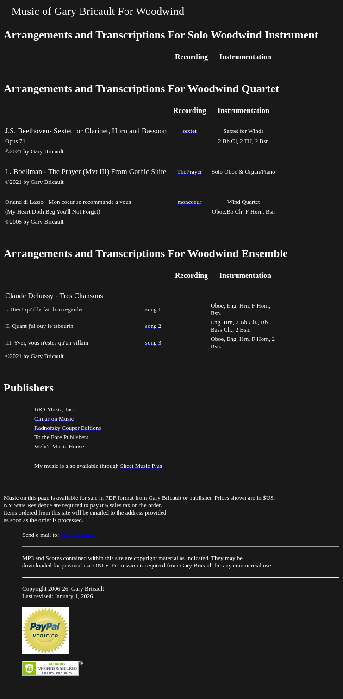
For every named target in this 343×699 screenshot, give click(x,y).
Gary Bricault (77, 534)
